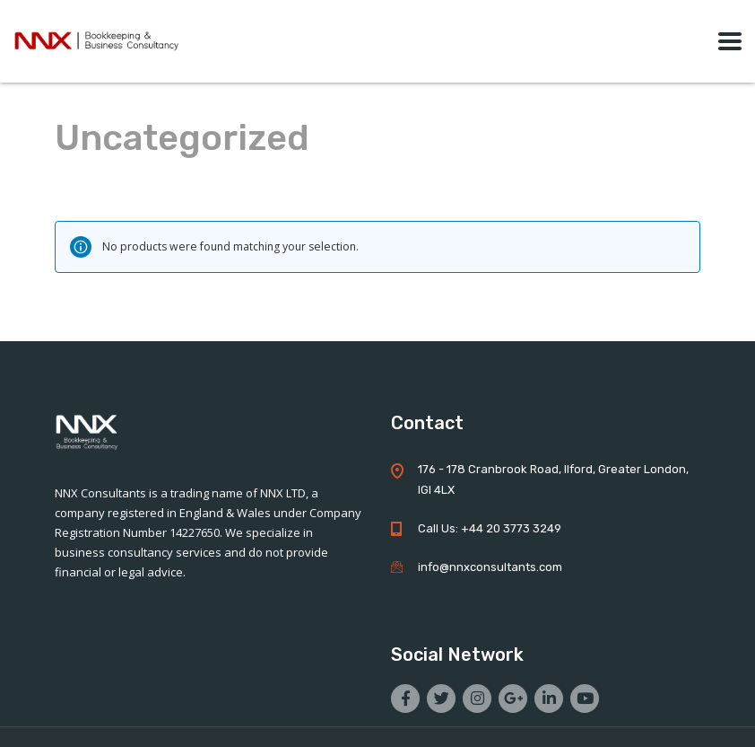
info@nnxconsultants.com (490, 567)
